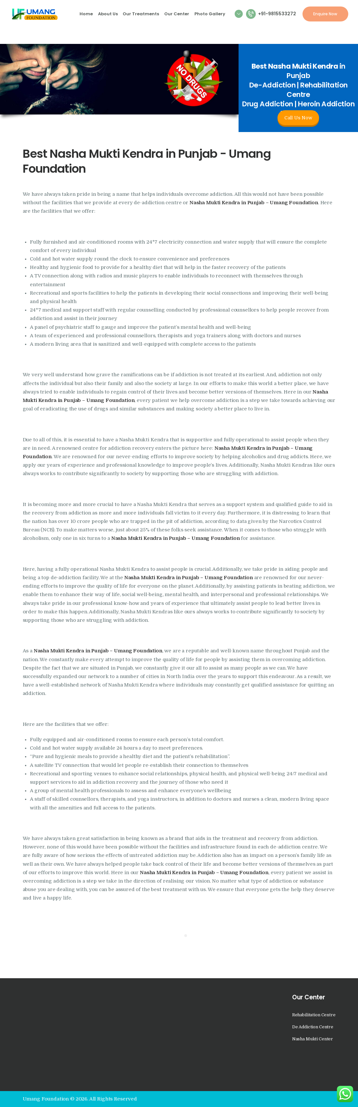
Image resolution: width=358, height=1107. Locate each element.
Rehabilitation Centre (314, 1014)
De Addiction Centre (312, 1026)
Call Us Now (298, 117)
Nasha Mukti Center (312, 1038)
